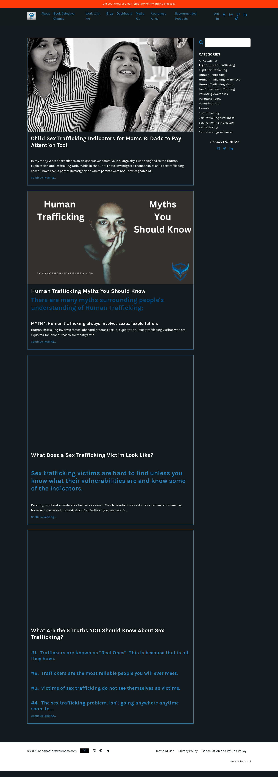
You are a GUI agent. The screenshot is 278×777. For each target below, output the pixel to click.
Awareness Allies (158, 16)
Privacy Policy (188, 757)
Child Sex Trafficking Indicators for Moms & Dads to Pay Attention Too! (110, 143)
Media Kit (140, 16)
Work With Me (93, 16)
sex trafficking (210, 117)
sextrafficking (209, 133)
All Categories (209, 61)
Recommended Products (186, 16)
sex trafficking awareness (218, 122)
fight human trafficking (218, 66)
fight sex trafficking (214, 71)
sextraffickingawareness (217, 138)
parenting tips (209, 107)
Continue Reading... (43, 180)
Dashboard (124, 14)
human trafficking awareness (220, 82)
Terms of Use (165, 757)
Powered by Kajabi (240, 767)
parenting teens (210, 102)
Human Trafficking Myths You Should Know (96, 294)
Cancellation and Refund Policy (224, 757)
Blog (110, 14)
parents (204, 112)
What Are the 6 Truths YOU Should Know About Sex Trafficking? (108, 638)
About (45, 14)
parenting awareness (214, 97)
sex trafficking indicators (217, 128)
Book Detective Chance (64, 16)
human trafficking (212, 77)
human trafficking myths (217, 87)
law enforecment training (218, 92)
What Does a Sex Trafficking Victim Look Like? (100, 459)
